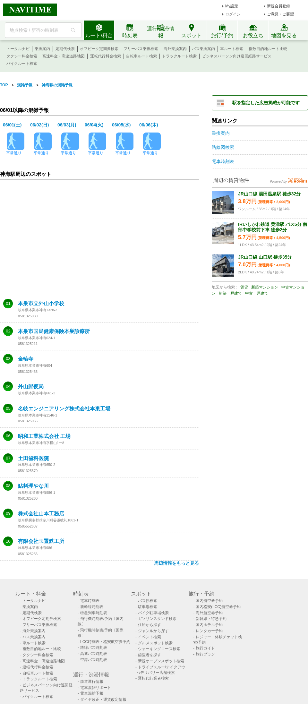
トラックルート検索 (179, 56)
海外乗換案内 (175, 49)
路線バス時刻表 (93, 647)
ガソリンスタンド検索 (157, 618)
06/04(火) (94, 124)
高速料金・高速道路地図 (63, 56)
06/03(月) (66, 124)
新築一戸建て (230, 293)
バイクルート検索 (21, 63)
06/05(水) (121, 124)
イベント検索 (149, 637)
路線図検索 (223, 147)
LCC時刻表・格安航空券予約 (105, 642)
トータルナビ (18, 49)
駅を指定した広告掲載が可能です (266, 102)
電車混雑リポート (95, 687)
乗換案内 (42, 49)
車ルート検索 (231, 49)
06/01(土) (12, 124)
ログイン (233, 14)
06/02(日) (39, 124)
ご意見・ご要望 (280, 14)
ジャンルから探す (153, 631)
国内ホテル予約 (209, 624)
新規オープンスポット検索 (161, 661)
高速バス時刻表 (93, 653)
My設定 (231, 6)
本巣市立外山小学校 (41, 303)
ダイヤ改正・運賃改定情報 (103, 699)
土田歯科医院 (33, 458)
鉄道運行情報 (91, 681)
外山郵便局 (31, 386)
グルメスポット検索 (155, 643)
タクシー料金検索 (21, 56)
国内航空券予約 (209, 600)
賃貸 (244, 287)
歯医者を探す (149, 655)
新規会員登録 (278, 6)
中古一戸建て (256, 293)
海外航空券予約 (209, 613)
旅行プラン (205, 654)
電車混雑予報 (91, 693)
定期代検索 (65, 49)
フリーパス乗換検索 (141, 49)
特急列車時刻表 (93, 613)
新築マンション (264, 287)
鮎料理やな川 (33, 486)
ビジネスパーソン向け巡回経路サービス (236, 56)
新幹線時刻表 (91, 607)
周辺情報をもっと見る (176, 563)
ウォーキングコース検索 (159, 649)
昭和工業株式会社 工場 (44, 436)
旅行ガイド (205, 648)
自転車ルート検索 (141, 56)
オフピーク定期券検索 (99, 49)
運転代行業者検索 (153, 678)
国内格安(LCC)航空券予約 (218, 607)
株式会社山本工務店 (41, 513)
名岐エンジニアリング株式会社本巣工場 (64, 408)
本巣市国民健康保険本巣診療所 (54, 331)
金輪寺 (25, 359)
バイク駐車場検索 (153, 613)
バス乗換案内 (203, 49)
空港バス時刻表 (93, 659)
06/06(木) (148, 124)
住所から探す (149, 624)
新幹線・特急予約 (211, 618)
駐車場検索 (147, 607)
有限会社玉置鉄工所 (41, 541)
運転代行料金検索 (105, 56)
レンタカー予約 (209, 631)
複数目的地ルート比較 (268, 49)
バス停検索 (147, 600)
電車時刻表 (223, 161)
